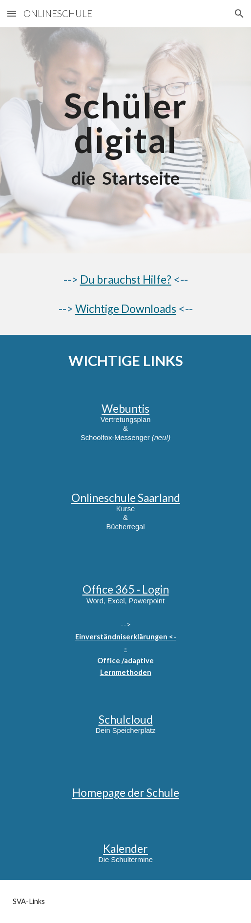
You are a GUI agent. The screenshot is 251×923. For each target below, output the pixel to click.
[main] (126, 140)
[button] (11, 13)
